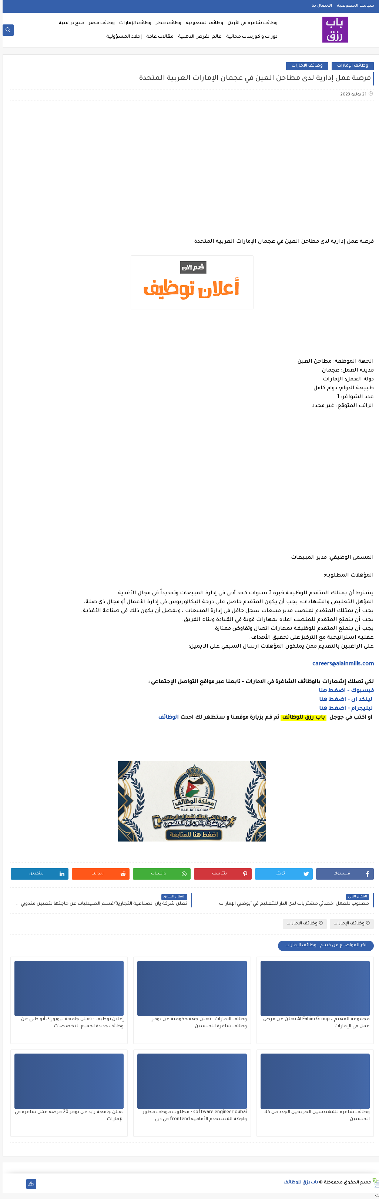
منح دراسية (68, 23)
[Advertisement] (189, 164)
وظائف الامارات (304, 66)
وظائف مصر (99, 23)
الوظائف (165, 718)
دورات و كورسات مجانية (249, 37)
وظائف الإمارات (133, 23)
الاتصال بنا (319, 6)
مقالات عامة (157, 37)
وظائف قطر (166, 23)
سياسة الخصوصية (353, 6)
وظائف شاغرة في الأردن (250, 23)
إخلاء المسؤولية (121, 37)
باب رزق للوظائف (298, 1182)
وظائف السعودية (202, 23)
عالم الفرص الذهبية (197, 37)
